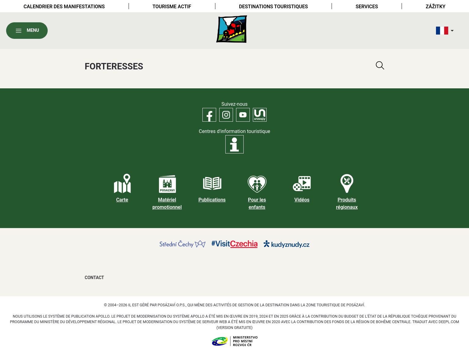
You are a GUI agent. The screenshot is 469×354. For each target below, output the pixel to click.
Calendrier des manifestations (64, 6)
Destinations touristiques (273, 6)
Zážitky (435, 6)
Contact (94, 277)
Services (367, 6)
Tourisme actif (172, 6)
